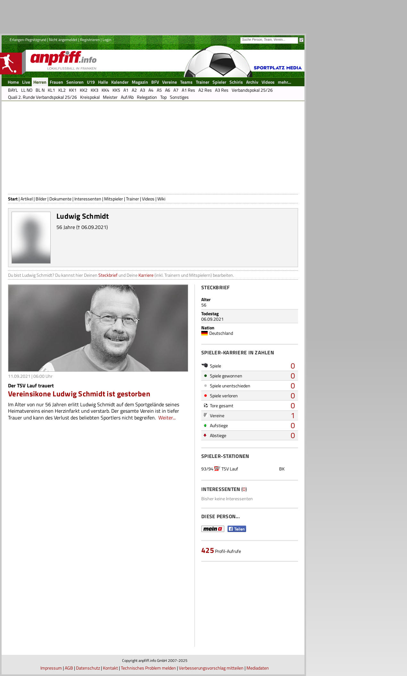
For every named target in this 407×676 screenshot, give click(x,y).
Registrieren (90, 40)
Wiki (161, 198)
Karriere (146, 275)
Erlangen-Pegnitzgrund (28, 40)
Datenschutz (88, 667)
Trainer (132, 198)
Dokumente (60, 198)
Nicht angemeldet (63, 40)
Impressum (51, 667)
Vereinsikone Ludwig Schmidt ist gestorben (79, 393)
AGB (69, 667)
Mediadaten (257, 667)
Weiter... (167, 417)
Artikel (27, 198)
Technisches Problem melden (148, 667)
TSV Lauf (229, 468)
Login (107, 40)
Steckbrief (108, 275)
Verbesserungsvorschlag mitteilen (211, 667)
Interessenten (87, 198)
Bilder (41, 198)
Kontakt (110, 667)
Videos (148, 198)
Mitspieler (113, 198)
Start (13, 198)
